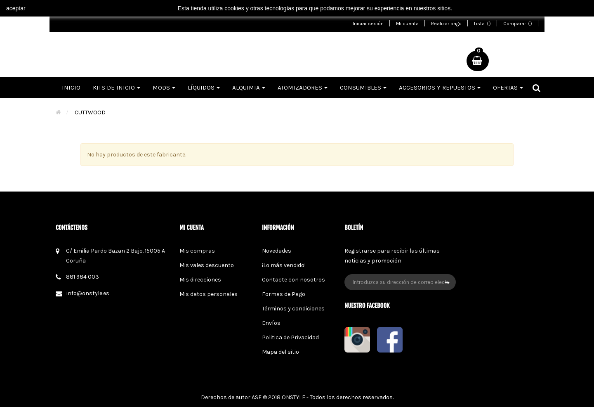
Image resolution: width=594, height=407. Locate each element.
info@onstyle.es (87, 293)
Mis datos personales (208, 294)
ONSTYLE (293, 397)
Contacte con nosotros (293, 279)
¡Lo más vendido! (284, 265)
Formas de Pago (283, 294)
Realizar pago (446, 23)
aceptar (16, 8)
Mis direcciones (200, 279)
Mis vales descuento (206, 265)
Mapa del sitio (280, 351)
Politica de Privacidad (290, 337)
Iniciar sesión (368, 23)
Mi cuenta (407, 23)
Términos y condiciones (293, 308)
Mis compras (197, 250)
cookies (234, 8)
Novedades (276, 250)
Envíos (271, 323)
